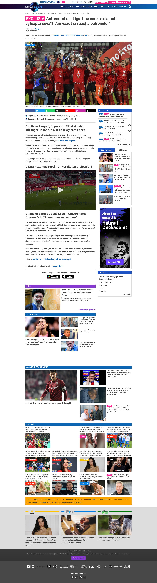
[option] (112, 115)
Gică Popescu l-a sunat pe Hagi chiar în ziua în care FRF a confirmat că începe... (112, 140)
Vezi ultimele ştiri (123, 144)
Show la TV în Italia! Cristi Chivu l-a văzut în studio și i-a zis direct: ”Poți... (112, 121)
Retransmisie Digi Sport (85, 554)
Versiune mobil (78, 558)
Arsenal (103, 285)
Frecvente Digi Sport (71, 554)
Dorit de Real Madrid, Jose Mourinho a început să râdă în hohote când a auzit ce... (111, 134)
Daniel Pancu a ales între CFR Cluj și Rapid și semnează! (122, 198)
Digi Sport (38, 29)
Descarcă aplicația (50, 2)
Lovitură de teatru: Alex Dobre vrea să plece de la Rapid (111, 128)
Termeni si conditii (32, 554)
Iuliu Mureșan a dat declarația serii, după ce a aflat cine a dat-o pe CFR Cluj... (122, 189)
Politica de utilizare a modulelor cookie (118, 554)
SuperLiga (39, 13)
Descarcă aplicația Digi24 (87, 309)
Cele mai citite (106, 150)
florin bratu (37, 259)
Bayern (102, 291)
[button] (60, 190)
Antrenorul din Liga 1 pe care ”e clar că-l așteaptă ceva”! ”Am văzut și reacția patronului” (66, 13)
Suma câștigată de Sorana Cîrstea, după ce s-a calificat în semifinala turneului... (122, 157)
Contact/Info (96, 554)
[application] (60, 190)
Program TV (88, 2)
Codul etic (103, 554)
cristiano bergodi (50, 259)
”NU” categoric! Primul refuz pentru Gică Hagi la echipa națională (122, 177)
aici (43, 502)
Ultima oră (123, 150)
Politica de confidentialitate (46, 554)
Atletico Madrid (105, 282)
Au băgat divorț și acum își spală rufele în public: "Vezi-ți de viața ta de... (122, 168)
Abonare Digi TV (59, 554)
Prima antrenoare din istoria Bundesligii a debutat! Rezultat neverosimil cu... (111, 115)
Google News (57, 266)
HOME (27, 13)
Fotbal (33, 13)
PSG (101, 288)
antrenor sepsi (65, 259)
